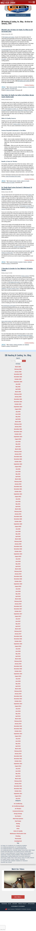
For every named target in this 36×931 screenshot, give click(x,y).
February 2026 (18, 369)
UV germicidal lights (6, 49)
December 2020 (18, 516)
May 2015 (18, 683)
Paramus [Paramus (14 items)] (8, 859)
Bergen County (12, 181)
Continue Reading (29, 85)
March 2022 (18, 479)
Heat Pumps (18, 821)
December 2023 (18, 429)
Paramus (25, 87)
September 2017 (18, 613)
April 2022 (18, 476)
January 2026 (18, 371)
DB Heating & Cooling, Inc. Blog (18, 355)
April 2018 (18, 596)
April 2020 (18, 536)
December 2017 (18, 606)
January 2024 (18, 426)
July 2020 (18, 529)
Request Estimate (20, 15)
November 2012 (18, 758)
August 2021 (18, 496)
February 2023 (18, 451)
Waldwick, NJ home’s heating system (10, 288)
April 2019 (18, 566)
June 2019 (18, 561)
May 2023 (18, 444)
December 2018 (18, 576)
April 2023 (18, 446)
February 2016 (18, 661)
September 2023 (18, 436)
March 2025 (18, 391)
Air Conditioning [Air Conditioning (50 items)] (10, 845)
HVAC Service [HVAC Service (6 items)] (17, 857)
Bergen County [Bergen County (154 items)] (21, 850)
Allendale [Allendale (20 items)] (15, 850)
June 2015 (18, 681)
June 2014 (18, 711)
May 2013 (18, 743)
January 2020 (18, 544)
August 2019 (18, 556)
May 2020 (18, 534)
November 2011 (18, 788)
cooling (3, 196)
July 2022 (18, 469)
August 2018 (18, 586)
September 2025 (18, 381)
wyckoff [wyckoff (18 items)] (10, 862)
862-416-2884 (8, 2)
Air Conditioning (18, 803)
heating (30, 194)
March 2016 (18, 658)
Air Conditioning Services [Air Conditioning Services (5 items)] (7, 850)
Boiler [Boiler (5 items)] (26, 850)
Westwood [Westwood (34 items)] (25, 860)
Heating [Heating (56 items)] (9, 854)
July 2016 (18, 648)
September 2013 (18, 733)
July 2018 (18, 588)
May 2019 (18, 564)
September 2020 (18, 524)
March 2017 (18, 628)
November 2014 (18, 698)
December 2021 (18, 486)
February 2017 (18, 631)
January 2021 (18, 514)
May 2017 (18, 623)
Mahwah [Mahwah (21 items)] (32, 857)
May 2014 (18, 713)
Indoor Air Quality (13, 87)
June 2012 (18, 771)
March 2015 (18, 688)
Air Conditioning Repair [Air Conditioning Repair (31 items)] (20, 847)
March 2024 (18, 421)
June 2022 (18, 471)
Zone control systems (7, 321)
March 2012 (18, 778)
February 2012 (18, 781)
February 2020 (18, 541)
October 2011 (18, 791)
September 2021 (18, 494)
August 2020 (18, 526)
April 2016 (18, 656)
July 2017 (18, 618)
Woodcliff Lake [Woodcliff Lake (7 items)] (4, 862)
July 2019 (18, 559)
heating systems (25, 275)
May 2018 (18, 593)
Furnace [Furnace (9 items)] (3, 853)
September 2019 (18, 554)
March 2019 (18, 569)
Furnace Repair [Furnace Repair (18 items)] (19, 853)
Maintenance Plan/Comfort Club (18, 833)
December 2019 (18, 546)
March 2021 (18, 509)
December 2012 (18, 756)
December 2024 (18, 399)
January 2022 (18, 484)
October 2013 (18, 731)
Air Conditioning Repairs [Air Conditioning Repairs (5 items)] (6, 848)
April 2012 (18, 776)
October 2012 (18, 761)
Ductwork (20, 262)
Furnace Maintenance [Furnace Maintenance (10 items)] (10, 853)
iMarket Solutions (11, 909)
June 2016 (18, 651)
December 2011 (18, 786)
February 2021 (18, 511)
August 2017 (18, 616)
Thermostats (18, 838)
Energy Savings (18, 813)
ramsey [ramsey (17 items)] (13, 859)
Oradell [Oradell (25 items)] (4, 859)
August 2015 (18, 676)
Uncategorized (18, 841)
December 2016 (18, 636)
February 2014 (18, 721)
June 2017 (18, 621)
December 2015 (18, 666)
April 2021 (18, 506)
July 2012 (18, 768)
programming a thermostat (9, 305)
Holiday (18, 826)
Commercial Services (18, 811)
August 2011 (18, 796)
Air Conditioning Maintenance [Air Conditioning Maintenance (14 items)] (8, 847)
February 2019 (18, 571)
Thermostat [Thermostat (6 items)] (22, 859)
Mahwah (20, 87)
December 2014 (18, 696)
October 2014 (18, 701)
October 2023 (18, 434)
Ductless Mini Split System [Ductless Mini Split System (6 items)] (7, 851)
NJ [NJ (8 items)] (1, 859)
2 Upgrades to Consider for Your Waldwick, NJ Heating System (17, 269)
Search (23, 360)
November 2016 (18, 638)
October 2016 (18, 641)
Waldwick (7, 88)
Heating (19, 181)
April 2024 (18, 419)
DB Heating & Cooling (25, 206)
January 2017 (18, 633)
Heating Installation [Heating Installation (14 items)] (15, 854)
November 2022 (18, 459)
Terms (4, 929)
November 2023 (18, 431)
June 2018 (18, 591)
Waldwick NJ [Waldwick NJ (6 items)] (19, 860)
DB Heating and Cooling (8, 37)
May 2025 (18, 386)
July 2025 (18, 384)
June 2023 (18, 441)
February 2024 (18, 424)
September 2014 (18, 703)
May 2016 (18, 653)
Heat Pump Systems (18, 818)
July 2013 (18, 738)
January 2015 (18, 693)
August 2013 (18, 736)
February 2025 (18, 394)
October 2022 (18, 461)
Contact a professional (19, 246)
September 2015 (18, 673)
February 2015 (18, 691)
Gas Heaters (18, 816)
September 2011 (18, 793)
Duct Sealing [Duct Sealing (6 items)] (17, 851)
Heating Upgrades (17, 344)
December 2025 (18, 374)
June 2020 (18, 531)
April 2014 (18, 716)
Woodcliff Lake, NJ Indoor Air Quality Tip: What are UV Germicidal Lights (17, 30)
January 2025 (18, 396)
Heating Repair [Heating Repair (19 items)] (4, 856)
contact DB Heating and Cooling (12, 176)
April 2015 (18, 686)
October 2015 (18, 671)
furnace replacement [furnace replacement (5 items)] (28, 853)
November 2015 (18, 668)
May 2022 (18, 474)
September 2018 (18, 583)
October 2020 (18, 521)
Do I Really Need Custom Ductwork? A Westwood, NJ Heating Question (17, 188)
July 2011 (18, 798)
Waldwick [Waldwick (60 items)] (13, 860)
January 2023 (18, 454)
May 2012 (18, 773)
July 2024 (18, 411)
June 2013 (18, 741)
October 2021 (18, 491)
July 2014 (18, 708)
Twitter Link (4, 87)
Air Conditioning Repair (18, 806)
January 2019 (18, 573)
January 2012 (18, 783)
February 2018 (18, 601)
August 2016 (18, 646)
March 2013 (18, 748)
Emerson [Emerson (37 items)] (22, 851)
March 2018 (18, 598)
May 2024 (18, 416)
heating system (16, 124)
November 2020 (18, 519)
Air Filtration (18, 808)
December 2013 (18, 726)
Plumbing (18, 836)
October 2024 (18, 404)
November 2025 (18, 376)
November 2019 (18, 549)
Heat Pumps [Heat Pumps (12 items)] (4, 857)
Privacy (1, 929)
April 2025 (18, 389)
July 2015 (18, 678)
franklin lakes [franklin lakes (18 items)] (28, 851)
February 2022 (18, 481)
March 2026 (18, 366)
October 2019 (18, 551)
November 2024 (18, 401)
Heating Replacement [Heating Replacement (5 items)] (13, 856)
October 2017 (18, 611)
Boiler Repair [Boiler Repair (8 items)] (32, 850)
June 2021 (18, 501)
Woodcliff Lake (13, 88)
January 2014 (18, 723)
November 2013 (18, 728)
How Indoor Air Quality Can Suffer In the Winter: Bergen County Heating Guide (18, 96)
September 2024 (18, 406)
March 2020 (18, 539)
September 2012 (18, 763)
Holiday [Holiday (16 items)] (9, 857)
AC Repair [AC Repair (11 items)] (3, 845)
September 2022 (18, 464)
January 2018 (18, 603)
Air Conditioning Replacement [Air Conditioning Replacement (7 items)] (20, 848)
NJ (23, 344)
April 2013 (18, 746)
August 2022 (18, 466)
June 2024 (18, 414)
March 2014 (18, 718)
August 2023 (18, 439)
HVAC (18, 828)
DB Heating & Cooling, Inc (12, 108)
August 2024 (18, 409)
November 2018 (18, 578)
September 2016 (18, 643)
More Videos (17, 897)
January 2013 (18, 753)
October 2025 (18, 379)
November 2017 (18, 608)
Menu (30, 2)
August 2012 (18, 766)
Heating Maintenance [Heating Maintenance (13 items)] (26, 854)
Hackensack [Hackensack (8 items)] (4, 854)
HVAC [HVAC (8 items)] (12, 857)
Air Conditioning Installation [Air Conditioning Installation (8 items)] (20, 845)
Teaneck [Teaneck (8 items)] (17, 859)
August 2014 (18, 706)
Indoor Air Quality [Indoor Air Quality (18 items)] (26, 857)
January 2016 (18, 663)
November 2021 (18, 489)
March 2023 (18, 449)
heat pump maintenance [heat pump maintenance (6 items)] (24, 856)
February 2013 (18, 751)
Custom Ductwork (13, 262)
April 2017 (18, 626)
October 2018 (18, 581)
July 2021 (18, 499)
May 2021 (18, 504)
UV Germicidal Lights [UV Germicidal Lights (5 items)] (6, 860)
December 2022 (18, 456)
